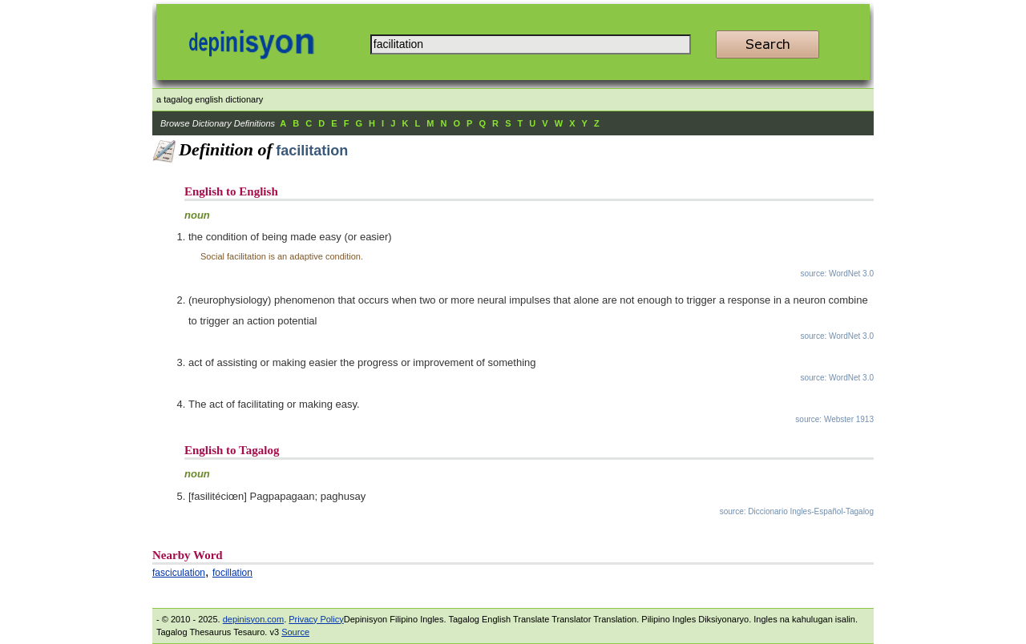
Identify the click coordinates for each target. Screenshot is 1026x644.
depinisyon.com (253, 619)
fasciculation (178, 572)
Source (295, 632)
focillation (232, 572)
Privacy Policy (316, 619)
